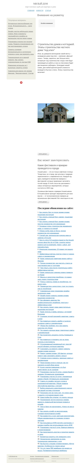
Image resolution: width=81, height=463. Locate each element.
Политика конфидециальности (37, 458)
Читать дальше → (43, 154)
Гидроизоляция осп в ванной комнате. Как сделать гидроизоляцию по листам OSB (19, 60)
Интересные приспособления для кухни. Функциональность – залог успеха (20, 26)
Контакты (32, 456)
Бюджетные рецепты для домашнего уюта (55, 437)
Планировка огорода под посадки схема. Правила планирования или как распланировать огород (20, 44)
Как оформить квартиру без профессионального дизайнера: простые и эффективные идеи (53, 302)
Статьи (48, 10)
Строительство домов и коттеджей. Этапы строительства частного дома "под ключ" (56, 47)
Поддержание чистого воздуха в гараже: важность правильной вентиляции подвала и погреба (54, 402)
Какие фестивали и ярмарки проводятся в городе (52, 167)
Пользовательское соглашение (42, 456)
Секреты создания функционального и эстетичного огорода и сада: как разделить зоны (21, 52)
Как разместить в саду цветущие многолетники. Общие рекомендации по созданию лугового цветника (56, 418)
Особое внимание (47, 23)
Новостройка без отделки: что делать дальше (56, 397)
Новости (39, 10)
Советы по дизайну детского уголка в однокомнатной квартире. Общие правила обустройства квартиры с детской (53, 383)
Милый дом (40, 3)
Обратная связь (55, 456)
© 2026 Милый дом (13, 456)
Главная (30, 10)
